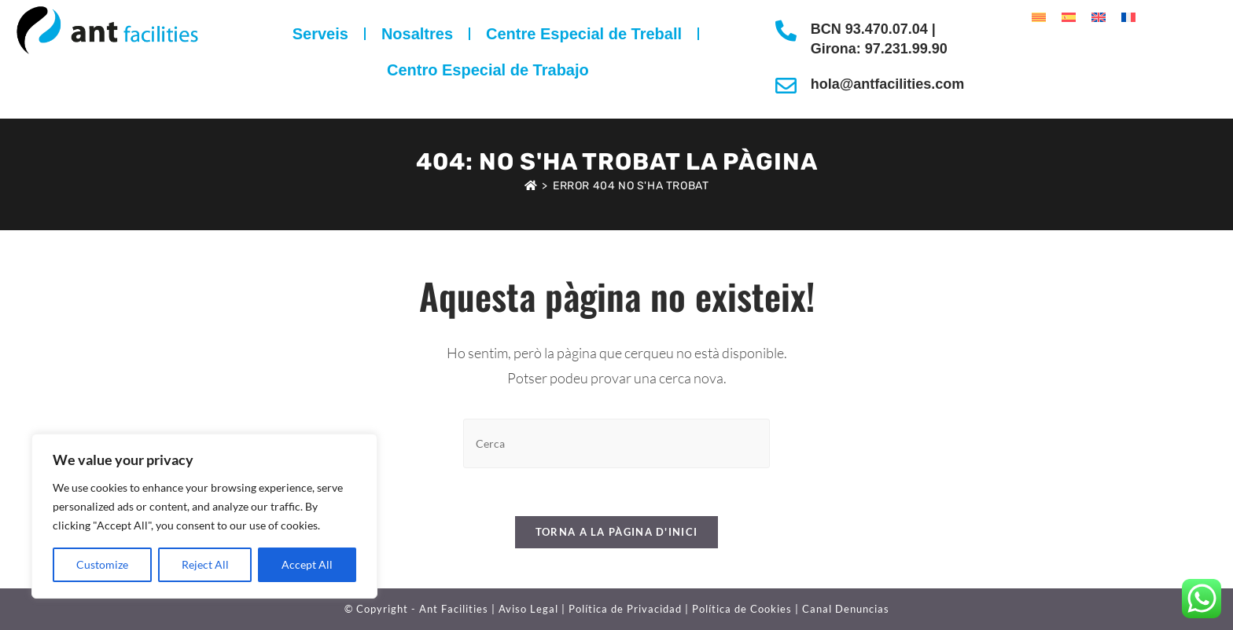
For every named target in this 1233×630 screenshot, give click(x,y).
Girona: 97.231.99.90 (879, 49)
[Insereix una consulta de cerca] (616, 443)
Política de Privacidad (625, 609)
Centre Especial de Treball (584, 33)
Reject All (205, 564)
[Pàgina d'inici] (531, 185)
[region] (204, 516)
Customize (102, 564)
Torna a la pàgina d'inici (617, 532)
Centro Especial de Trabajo (488, 70)
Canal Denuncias (845, 609)
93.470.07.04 (888, 29)
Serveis (320, 33)
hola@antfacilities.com (888, 84)
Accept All (307, 564)
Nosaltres (417, 33)
